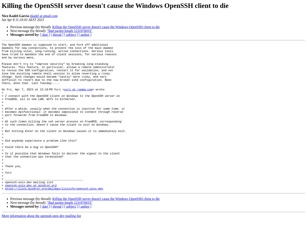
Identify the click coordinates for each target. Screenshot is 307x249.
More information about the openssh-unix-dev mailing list (41, 245)
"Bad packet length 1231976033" (69, 31)
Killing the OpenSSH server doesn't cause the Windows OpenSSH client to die (106, 27)
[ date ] (45, 34)
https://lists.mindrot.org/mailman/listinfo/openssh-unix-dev (54, 218)
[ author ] (85, 34)
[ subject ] (71, 34)
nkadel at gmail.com (44, 16)
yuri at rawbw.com (79, 99)
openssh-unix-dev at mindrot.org (31, 214)
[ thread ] (57, 34)
